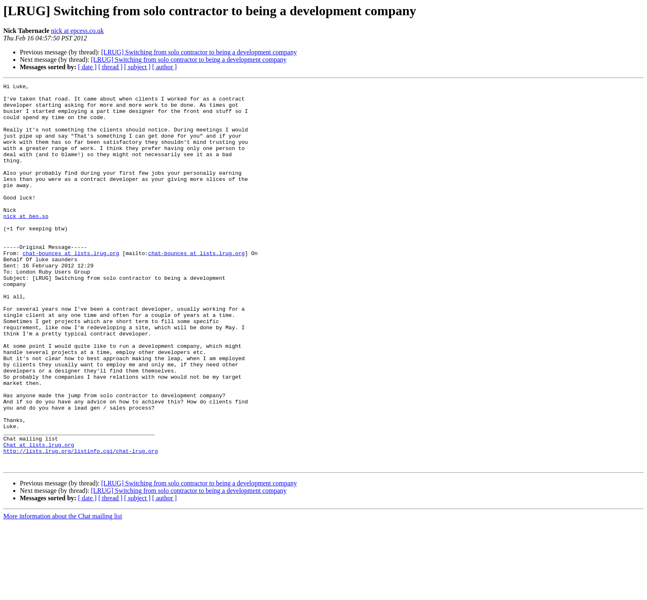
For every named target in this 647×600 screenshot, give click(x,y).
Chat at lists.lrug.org (38, 517)
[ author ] (164, 66)
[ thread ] (110, 66)
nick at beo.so (25, 243)
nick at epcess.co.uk (77, 30)
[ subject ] (137, 66)
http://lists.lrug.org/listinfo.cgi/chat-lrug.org (80, 525)
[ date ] (87, 66)
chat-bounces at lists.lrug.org (71, 287)
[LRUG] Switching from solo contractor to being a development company (199, 52)
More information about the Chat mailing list (62, 592)
